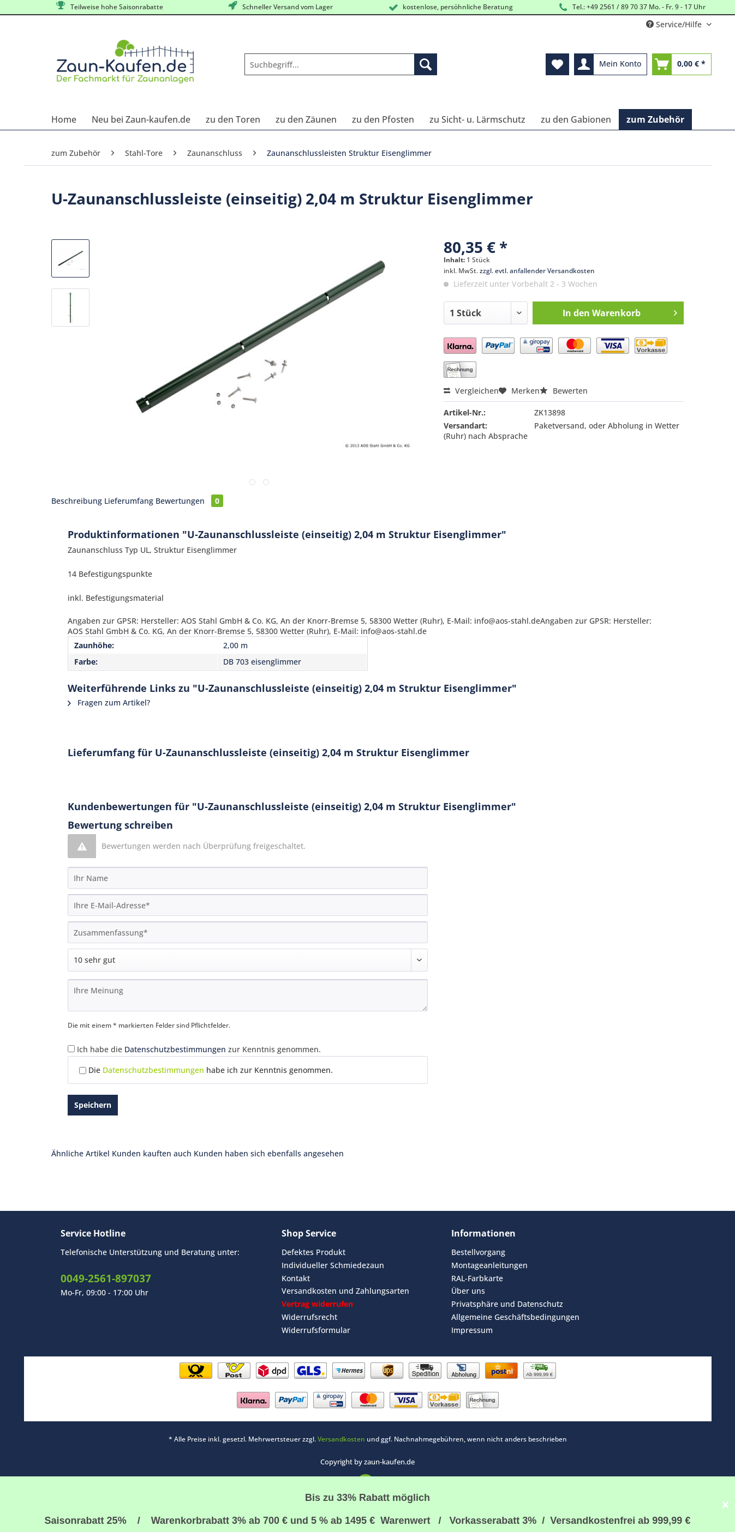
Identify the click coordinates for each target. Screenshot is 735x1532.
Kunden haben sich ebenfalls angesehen (269, 1153)
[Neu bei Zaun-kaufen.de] (141, 119)
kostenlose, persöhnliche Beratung (450, 7)
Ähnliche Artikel (80, 1153)
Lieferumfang (128, 501)
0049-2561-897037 (106, 1278)
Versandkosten (341, 1439)
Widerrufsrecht (309, 1317)
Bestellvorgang (478, 1252)
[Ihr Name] (248, 878)
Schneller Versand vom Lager (279, 6)
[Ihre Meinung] (248, 995)
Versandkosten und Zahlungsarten (345, 1291)
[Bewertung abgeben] (248, 960)
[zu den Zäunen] (306, 119)
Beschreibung (76, 501)
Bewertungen (189, 501)
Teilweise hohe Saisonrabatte (109, 6)
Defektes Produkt (313, 1252)
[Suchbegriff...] (340, 64)
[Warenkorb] (682, 64)
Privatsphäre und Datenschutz (507, 1304)
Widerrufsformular (316, 1330)
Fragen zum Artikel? (109, 702)
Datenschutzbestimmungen (175, 1049)
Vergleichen (471, 390)
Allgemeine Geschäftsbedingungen (515, 1317)
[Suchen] (425, 64)
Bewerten (564, 390)
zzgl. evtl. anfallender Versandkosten (537, 270)
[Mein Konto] (610, 64)
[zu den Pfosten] (383, 119)
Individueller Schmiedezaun (333, 1265)
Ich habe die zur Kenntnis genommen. (199, 1049)
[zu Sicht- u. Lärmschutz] (477, 119)
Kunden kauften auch (152, 1153)
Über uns (468, 1291)
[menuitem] (340, 69)
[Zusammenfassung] (248, 932)
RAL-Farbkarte (477, 1278)
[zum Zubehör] (655, 119)
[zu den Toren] (233, 119)
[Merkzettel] (557, 64)
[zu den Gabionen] (576, 119)
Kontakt (296, 1278)
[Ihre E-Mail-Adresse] (248, 905)
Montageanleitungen (489, 1265)
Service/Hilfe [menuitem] (675, 24)
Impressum (472, 1330)
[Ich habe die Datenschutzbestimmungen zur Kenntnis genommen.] (71, 1048)
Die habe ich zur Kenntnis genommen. (210, 1070)
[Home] (64, 119)
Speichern (92, 1105)
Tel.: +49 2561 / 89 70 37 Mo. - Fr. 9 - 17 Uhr (631, 7)
